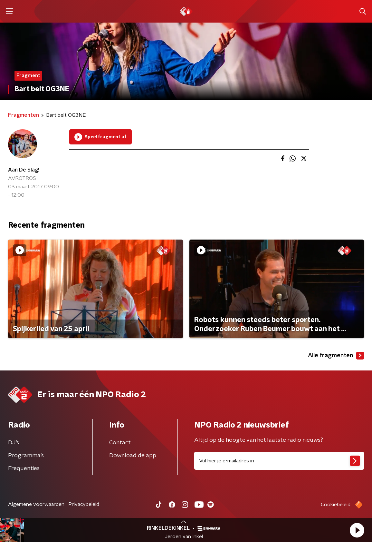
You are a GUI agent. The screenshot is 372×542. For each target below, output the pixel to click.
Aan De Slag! (23, 169)
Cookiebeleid (335, 504)
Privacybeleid (83, 504)
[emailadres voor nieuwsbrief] (279, 461)
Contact (120, 443)
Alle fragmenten (336, 356)
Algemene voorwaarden (36, 504)
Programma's (26, 455)
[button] (357, 530)
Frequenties (24, 468)
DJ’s (13, 443)
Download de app (132, 455)
